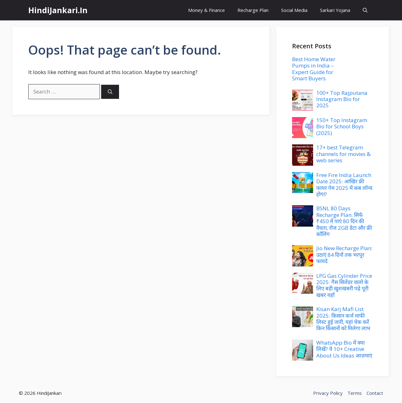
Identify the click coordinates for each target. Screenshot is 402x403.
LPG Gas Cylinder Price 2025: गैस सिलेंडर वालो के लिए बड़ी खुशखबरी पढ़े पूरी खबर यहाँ (344, 285)
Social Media (294, 10)
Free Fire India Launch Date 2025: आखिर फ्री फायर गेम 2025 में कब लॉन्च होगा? (344, 184)
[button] (365, 10)
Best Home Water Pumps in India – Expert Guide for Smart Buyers (313, 69)
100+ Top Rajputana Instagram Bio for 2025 (341, 99)
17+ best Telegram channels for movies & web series (343, 154)
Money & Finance (206, 10)
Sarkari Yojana (335, 10)
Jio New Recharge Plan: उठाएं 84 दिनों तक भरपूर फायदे (344, 254)
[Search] (110, 92)
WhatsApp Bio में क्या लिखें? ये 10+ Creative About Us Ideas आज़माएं (344, 349)
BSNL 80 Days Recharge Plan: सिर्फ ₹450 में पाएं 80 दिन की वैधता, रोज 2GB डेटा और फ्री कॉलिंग (344, 221)
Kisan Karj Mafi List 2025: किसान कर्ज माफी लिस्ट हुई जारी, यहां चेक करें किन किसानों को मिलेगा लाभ (343, 318)
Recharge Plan (253, 10)
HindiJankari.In (58, 10)
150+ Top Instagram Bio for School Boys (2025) (341, 126)
